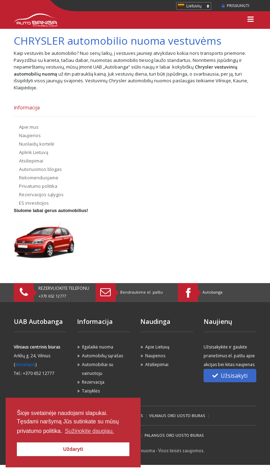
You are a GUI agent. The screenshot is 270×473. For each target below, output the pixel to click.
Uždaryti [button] (73, 449)
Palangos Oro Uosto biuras (174, 435)
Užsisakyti (230, 375)
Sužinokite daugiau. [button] (89, 431)
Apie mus (29, 127)
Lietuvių (193, 6)
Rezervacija (93, 382)
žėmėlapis (25, 364)
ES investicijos (34, 203)
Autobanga (212, 292)
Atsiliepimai (31, 161)
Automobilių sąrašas (102, 356)
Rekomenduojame (38, 177)
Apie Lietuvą (157, 347)
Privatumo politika (38, 186)
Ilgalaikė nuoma (97, 347)
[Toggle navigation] (250, 20)
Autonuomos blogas (40, 169)
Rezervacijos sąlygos (41, 194)
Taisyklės (91, 391)
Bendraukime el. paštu (141, 292)
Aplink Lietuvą (33, 152)
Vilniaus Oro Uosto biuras (177, 415)
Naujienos (30, 135)
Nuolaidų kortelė (36, 144)
